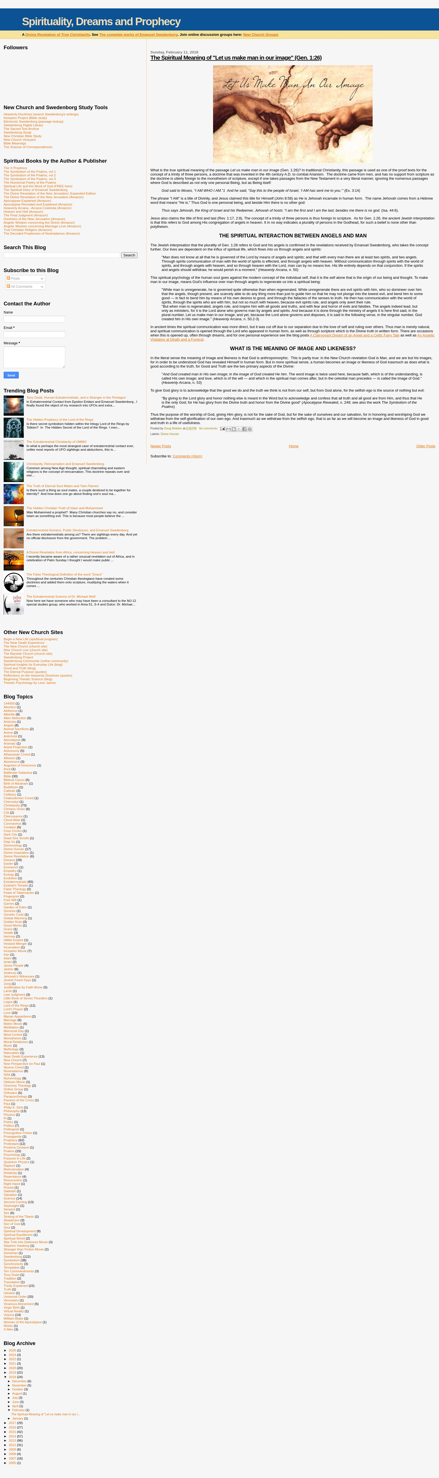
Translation (12, 1282)
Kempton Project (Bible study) (25, 118)
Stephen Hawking (16, 1245)
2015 (13, 1431)
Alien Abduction (15, 718)
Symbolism (12, 1260)
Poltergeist (11, 1129)
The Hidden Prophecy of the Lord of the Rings (60, 419)
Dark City (10, 834)
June (16, 1402)
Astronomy (11, 750)
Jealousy (10, 972)
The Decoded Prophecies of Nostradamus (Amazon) (42, 233)
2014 (13, 1436)
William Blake (13, 1318)
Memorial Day (14, 1031)
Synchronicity (13, 1264)
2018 (13, 1377)
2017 (13, 1423)
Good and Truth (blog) (20, 668)
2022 (13, 1359)
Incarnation (12, 947)
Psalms (9, 1151)
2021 (13, 1363)
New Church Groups (261, 34)
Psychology (12, 1154)
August (17, 1393)
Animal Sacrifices (16, 729)
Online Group (13, 1089)
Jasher (8, 969)
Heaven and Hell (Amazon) (23, 211)
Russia (9, 1187)
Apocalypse (12, 740)
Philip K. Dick (13, 1107)
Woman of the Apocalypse (23, 1322)
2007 (13, 1458)
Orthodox (10, 1093)
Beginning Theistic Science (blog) (28, 679)
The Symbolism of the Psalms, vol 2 (30, 175)
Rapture (9, 1165)
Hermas (9, 936)
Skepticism (12, 1220)
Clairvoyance (13, 816)
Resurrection (13, 1180)
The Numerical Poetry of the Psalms (30, 182)
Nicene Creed (14, 1067)
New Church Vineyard (20, 139)
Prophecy (11, 1140)
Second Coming (15, 1202)
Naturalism (11, 1052)
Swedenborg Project (18, 657)
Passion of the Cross (19, 1100)
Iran (6, 954)
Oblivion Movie (14, 1082)
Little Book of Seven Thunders (26, 998)
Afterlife (9, 714)
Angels (9, 725)
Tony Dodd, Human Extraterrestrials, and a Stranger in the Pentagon (76, 397)
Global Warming (15, 918)
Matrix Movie (13, 1023)
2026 (13, 1350)
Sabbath (10, 1191)
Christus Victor (14, 809)
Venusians (11, 1300)
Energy (9, 874)
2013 (13, 1440)
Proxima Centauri (16, 1147)
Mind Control (13, 1034)
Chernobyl (11, 801)
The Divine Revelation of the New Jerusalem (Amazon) (43, 197)
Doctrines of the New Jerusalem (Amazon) (34, 219)
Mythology (11, 1049)
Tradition (10, 1278)
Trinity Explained (16, 1285)
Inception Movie (15, 951)
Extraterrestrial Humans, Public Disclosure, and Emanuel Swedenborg (78, 530)
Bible (7, 776)
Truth (7, 1289)
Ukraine (9, 1293)
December (19, 1381)
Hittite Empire (13, 940)
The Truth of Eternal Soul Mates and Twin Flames (63, 486)
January (18, 1418)
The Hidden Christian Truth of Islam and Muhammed (65, 508)
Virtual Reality (14, 1311)
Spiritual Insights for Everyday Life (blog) (33, 664)
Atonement (12, 761)
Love (7, 1012)
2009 (13, 1449)
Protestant (11, 1143)
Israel (8, 961)
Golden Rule (13, 921)
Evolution (10, 878)
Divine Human (170, 434)
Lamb (8, 991)
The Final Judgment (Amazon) (26, 215)
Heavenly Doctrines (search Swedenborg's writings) (41, 114)
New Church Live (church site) (26, 650)
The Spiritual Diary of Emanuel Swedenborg (35, 189)
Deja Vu (9, 841)
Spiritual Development (20, 1231)
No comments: (209, 428)
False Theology (15, 889)
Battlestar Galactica (18, 772)
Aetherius (11, 710)
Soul (7, 1227)
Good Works (13, 925)
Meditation (11, 1027)
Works (8, 1325)
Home (294, 446)
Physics (9, 1114)
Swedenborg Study (17, 132)
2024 (13, 1355)
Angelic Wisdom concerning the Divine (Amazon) (39, 222)
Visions (9, 1314)
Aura (7, 769)
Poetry (8, 1122)
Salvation (10, 1194)
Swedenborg (13, 1256)
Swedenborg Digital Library (23, 125)
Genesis (10, 911)
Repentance (12, 1176)
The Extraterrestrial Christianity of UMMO (57, 441)
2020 (13, 1368)
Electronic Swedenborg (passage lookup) (34, 121)
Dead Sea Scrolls (16, 838)
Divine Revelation (16, 856)
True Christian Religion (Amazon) (28, 229)
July (15, 1397)
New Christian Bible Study (22, 136)
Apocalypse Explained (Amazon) (27, 200)
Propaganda (13, 1136)
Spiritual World (14, 1238)
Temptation (12, 1267)
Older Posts (425, 446)
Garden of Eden (15, 907)
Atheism (9, 758)
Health (8, 932)
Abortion (10, 707)
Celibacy (10, 794)
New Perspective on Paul (22, 1063)
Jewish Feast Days (17, 980)
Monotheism (13, 1038)
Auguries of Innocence (20, 765)
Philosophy (12, 1111)
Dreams (9, 860)
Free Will (10, 900)
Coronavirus (12, 823)
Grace (8, 929)
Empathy (10, 871)
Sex (6, 1213)
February (19, 1410)
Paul (7, 1103)
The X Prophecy (15, 168)
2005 (13, 1463)
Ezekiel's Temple (16, 885)
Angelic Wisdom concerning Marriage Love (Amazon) (42, 226)
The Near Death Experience (24, 642)
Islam (7, 958)
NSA (7, 1074)
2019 (13, 1372)
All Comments (19, 287)
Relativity (10, 1173)
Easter (8, 863)
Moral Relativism (16, 1042)
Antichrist (10, 736)
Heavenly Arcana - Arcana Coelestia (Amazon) (37, 208)
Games (9, 903)
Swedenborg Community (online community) (36, 661)
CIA (6, 812)
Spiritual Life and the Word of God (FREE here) (38, 186)
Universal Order (15, 1296)
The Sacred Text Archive (21, 128)
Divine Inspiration (16, 852)
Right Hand (12, 1183)
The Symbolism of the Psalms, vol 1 (30, 171)
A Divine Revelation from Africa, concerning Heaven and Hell (71, 552)
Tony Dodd (11, 1274)
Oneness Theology (17, 1085)
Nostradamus (13, 1071)
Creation (10, 827)
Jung (7, 983)
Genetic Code (14, 914)
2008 (13, 1454)
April (15, 1406)
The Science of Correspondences (28, 147)
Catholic (9, 790)
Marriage (10, 1020)
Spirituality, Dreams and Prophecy (101, 21)
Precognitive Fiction (18, 1133)
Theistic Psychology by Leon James (30, 682)
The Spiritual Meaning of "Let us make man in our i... (45, 1414)
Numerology (12, 1078)
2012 (13, 1445)
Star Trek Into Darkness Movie (26, 1242)
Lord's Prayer (13, 1009)
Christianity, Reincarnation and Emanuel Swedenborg (65, 464)
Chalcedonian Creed (19, 798)
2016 (13, 1427)
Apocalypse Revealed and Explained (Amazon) (38, 204)
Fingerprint (11, 896)
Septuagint (11, 1205)
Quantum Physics (16, 1162)
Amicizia (10, 721)
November (19, 1385)
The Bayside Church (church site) (28, 653)
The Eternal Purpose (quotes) (25, 671)
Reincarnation (14, 1169)
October (18, 1389)
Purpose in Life (14, 1158)
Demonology (13, 845)
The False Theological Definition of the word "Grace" (65, 574)
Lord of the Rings (16, 1005)
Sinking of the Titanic (19, 1216)
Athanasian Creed (17, 754)
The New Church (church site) (25, 646)
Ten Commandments (19, 1271)
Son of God (12, 1224)
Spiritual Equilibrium (18, 1234)
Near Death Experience (21, 1056)
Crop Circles (13, 830)
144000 (9, 703)
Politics (9, 1125)
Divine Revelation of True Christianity (57, 34)
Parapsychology (15, 1096)
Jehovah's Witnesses (19, 976)
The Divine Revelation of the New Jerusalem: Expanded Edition (50, 193)
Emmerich (11, 867)
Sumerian (11, 1253)
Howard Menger (15, 943)
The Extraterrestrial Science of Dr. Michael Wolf (61, 596)
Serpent (9, 1209)
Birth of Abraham (16, 783)
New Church (13, 1060)
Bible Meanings (15, 143)
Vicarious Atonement (19, 1304)
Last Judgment (14, 994)
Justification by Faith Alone (23, 987)
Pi (5, 1118)
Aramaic (10, 743)
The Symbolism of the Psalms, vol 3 (30, 179)
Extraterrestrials (15, 881)
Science (9, 1198)
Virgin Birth (12, 1307)
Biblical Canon (14, 780)
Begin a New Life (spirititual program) (31, 639)
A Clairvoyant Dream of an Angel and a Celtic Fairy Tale (355, 335)
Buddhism (11, 787)
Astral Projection (15, 747)
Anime (8, 732)
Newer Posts (160, 446)
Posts (13, 278)
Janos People (14, 965)
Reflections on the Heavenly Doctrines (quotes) (38, 675)
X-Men (8, 1329)
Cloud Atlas (12, 820)
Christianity (12, 805)
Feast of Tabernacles (19, 892)
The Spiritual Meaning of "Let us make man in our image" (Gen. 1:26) (235, 57)
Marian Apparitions (17, 1016)
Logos (8, 1002)
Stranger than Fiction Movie (24, 1249)
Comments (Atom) (187, 456)
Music (8, 1045)
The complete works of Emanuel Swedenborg (138, 34)
